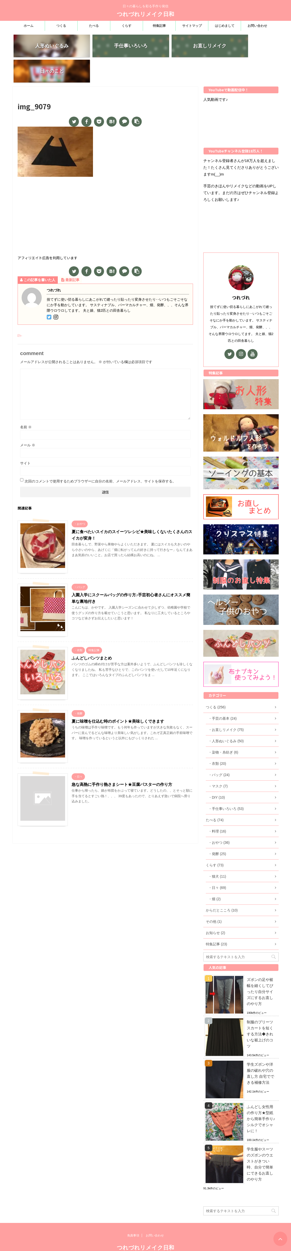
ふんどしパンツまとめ (92, 635)
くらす (126, 26)
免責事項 (133, 1219)
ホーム (28, 26)
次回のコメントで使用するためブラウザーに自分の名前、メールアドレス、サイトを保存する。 (100, 458)
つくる (61, 26)
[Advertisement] (105, 194)
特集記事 (159, 26)
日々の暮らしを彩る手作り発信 (145, 1241)
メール (27, 422)
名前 (26, 404)
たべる (94, 26)
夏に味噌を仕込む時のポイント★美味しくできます (118, 698)
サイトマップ (192, 26)
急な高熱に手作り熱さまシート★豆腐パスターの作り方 (122, 762)
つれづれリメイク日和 (145, 14)
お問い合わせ (257, 26)
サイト (25, 440)
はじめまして (224, 26)
